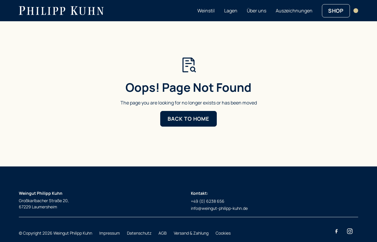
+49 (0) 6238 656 (207, 201)
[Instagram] (349, 231)
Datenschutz (139, 233)
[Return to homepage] (61, 10)
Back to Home (188, 118)
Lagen (230, 10)
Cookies (223, 233)
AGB (162, 233)
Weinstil (206, 10)
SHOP (336, 10)
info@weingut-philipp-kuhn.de (219, 208)
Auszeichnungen (294, 10)
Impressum (109, 233)
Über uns (256, 10)
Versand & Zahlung (191, 233)
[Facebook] (336, 231)
